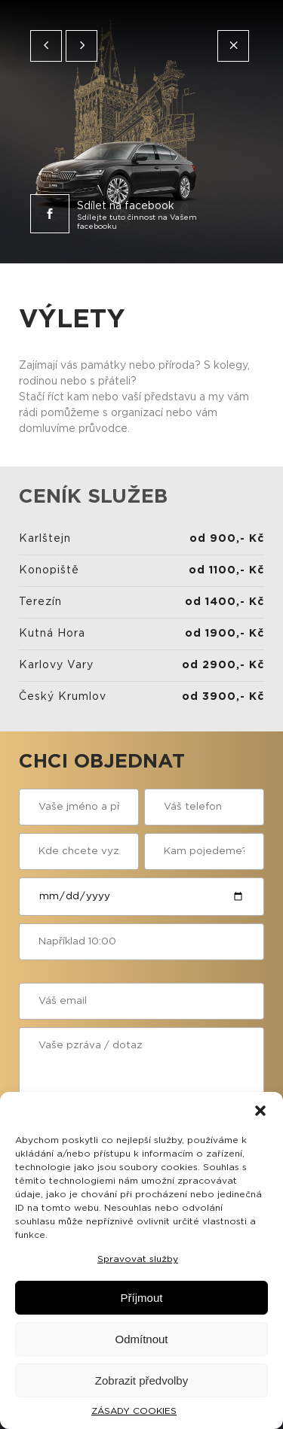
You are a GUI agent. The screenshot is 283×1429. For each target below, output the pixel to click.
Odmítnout (141, 1339)
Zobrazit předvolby (141, 1380)
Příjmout (142, 1297)
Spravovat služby (137, 1258)
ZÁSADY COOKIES (134, 1410)
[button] (260, 1110)
